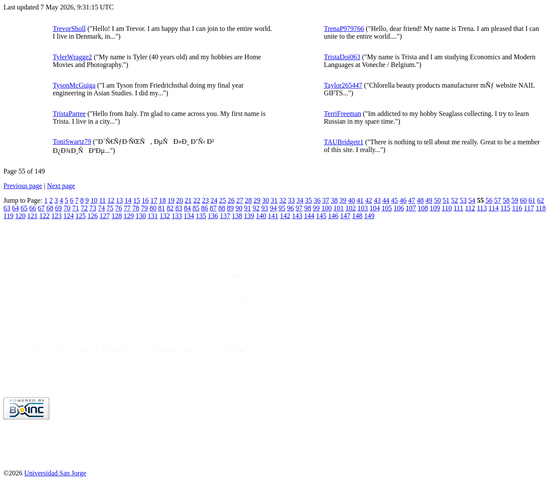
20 (179, 200)
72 (84, 208)
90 (238, 208)
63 (6, 208)
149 (369, 215)
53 (463, 200)
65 (24, 208)
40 (351, 200)
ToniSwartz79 (72, 141)
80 (153, 208)
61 (532, 200)
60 (523, 200)
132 (164, 215)
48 (420, 200)
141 (273, 215)
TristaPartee (69, 113)
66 (32, 208)
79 (144, 208)
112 (470, 208)
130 (140, 215)
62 (540, 200)
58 (506, 200)
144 (309, 215)
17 (153, 200)
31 (274, 200)
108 (423, 208)
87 (213, 208)
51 (446, 200)
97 (299, 208)
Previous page (22, 185)
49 (428, 200)
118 (541, 208)
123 (56, 215)
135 (201, 215)
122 (44, 215)
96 (290, 208)
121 (32, 215)
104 (375, 208)
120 (20, 215)
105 (387, 208)
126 (92, 215)
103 (363, 208)
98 (307, 208)
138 (237, 215)
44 (385, 200)
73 (92, 208)
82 (170, 208)
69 (58, 208)
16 (145, 200)
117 (529, 208)
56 (489, 200)
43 (377, 200)
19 (171, 200)
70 (67, 208)
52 (454, 200)
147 (345, 215)
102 (350, 208)
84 (187, 208)
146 (333, 215)
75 (110, 208)
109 (435, 208)
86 (204, 208)
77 (127, 208)
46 (403, 200)
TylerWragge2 (72, 57)
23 (205, 200)
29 (257, 200)
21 (188, 200)
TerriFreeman (342, 113)
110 (447, 208)
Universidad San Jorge (55, 473)
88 (221, 208)
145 (321, 215)
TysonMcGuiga (74, 85)
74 (101, 208)
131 (152, 215)
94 (273, 208)
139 (249, 215)
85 (195, 208)
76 (118, 208)
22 (196, 200)
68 (49, 208)
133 (176, 215)
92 (256, 208)
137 (225, 215)
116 (517, 208)
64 (15, 208)
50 (437, 200)
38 (334, 200)
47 (411, 200)
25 (222, 200)
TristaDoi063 (342, 57)
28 (248, 200)
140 (261, 215)
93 (264, 208)
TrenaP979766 (344, 28)
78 (135, 208)
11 (102, 200)
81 (161, 208)
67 (41, 208)
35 (308, 200)
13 (119, 200)
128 (116, 215)
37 (325, 200)
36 (317, 200)
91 (247, 208)
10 (94, 200)
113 (482, 208)
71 (75, 208)
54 (471, 200)
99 (316, 208)
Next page (61, 185)
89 (230, 208)
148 (357, 215)
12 (110, 200)
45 (394, 200)
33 (291, 200)
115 (505, 208)
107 (411, 208)
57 (497, 200)
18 (162, 200)
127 (104, 215)
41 (360, 200)
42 (368, 200)
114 (493, 208)
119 (8, 215)
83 (178, 208)
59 (514, 200)
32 (282, 200)
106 (399, 208)
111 (458, 208)
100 (326, 208)
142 (285, 215)
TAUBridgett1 (344, 142)
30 (265, 200)
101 (338, 208)
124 (68, 215)
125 (80, 215)
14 (128, 200)
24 (214, 200)
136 (213, 215)
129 (128, 215)
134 (188, 215)
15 (136, 200)
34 (299, 200)
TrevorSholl (69, 28)
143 (297, 215)
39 (342, 200)
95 (281, 208)
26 (231, 200)
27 (239, 200)
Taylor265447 (343, 85)
